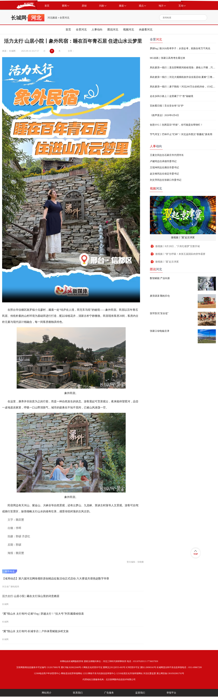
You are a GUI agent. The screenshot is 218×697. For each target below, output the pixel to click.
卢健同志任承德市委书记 (163, 161)
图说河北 (112, 29)
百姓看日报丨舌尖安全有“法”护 (166, 105)
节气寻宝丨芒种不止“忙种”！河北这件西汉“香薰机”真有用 (181, 134)
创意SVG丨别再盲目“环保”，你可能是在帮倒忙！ (176, 124)
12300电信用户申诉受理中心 (47, 673)
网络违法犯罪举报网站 (71, 673)
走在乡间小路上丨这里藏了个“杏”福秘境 (171, 96)
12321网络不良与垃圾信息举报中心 (99, 673)
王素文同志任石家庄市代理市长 (167, 155)
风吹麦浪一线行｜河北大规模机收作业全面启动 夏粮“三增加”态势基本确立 (183, 77)
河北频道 (52, 18)
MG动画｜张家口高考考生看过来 (167, 58)
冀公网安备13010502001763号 (170, 673)
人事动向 (97, 29)
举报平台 (171, 692)
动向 (156, 146)
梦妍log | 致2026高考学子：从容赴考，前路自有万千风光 (180, 48)
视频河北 (128, 29)
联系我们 (78, 692)
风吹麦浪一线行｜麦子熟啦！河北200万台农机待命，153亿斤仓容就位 (183, 86)
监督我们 (140, 692)
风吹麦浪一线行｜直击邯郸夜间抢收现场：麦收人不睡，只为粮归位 (183, 67)
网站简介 (46, 692)
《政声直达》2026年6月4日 (164, 115)
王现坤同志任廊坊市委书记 (164, 167)
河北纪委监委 (149, 673)
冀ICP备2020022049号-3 (72, 667)
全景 (156, 39)
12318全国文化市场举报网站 (129, 673)
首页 (68, 29)
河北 (156, 188)
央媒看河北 (145, 29)
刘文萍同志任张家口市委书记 (165, 180)
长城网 (18, 18)
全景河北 (64, 18)
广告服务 (109, 692)
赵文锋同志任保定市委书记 (164, 173)
